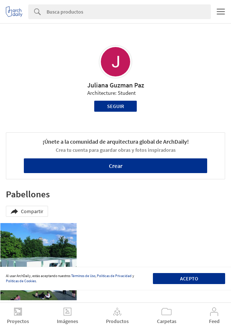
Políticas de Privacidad (114, 275)
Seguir (115, 106)
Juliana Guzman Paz (115, 85)
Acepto (189, 278)
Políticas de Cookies (21, 281)
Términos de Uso (83, 275)
